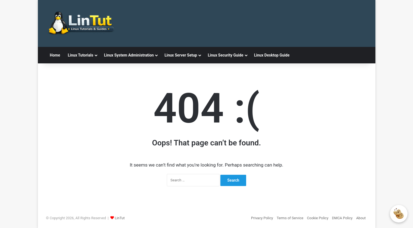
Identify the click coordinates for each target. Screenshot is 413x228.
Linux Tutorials (80, 55)
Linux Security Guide (225, 55)
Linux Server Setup (180, 55)
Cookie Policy (317, 218)
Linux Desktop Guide (272, 55)
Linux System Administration (129, 55)
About (361, 218)
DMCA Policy (342, 218)
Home (55, 55)
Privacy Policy (262, 218)
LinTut (120, 218)
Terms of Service (290, 218)
